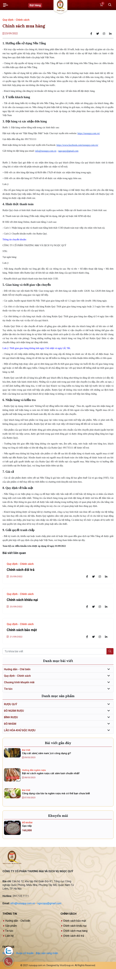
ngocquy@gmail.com (49, 903)
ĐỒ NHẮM (10, 723)
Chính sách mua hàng (75, 930)
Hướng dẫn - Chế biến (17, 669)
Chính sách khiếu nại (22, 600)
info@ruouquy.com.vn (22, 903)
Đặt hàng (35, 5)
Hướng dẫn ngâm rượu (34, 770)
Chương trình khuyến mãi (19, 682)
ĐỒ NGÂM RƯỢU (14, 710)
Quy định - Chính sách (16, 19)
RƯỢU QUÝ (10, 704)
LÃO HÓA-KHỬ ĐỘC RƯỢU (19, 730)
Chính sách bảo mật (22, 630)
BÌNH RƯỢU (11, 717)
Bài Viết (26, 750)
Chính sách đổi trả (20, 570)
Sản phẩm (11, 925)
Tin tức (8, 688)
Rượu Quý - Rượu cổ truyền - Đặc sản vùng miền (30, 953)
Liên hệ (9, 935)
